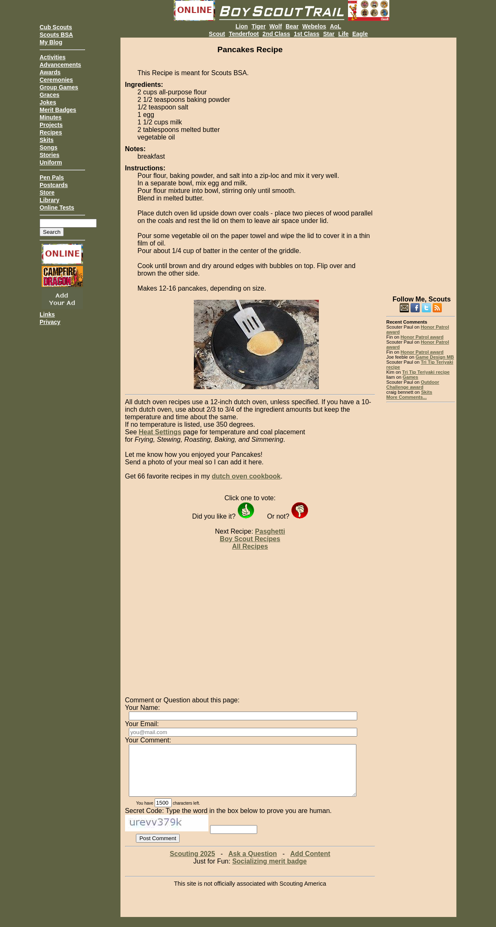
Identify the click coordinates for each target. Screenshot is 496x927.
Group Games (59, 87)
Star (328, 33)
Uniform (51, 162)
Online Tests (57, 207)
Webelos (314, 26)
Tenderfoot (244, 33)
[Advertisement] (420, 163)
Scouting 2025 (192, 863)
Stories (49, 155)
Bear (292, 26)
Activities (52, 57)
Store (47, 192)
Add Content (310, 863)
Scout (217, 33)
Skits (46, 140)
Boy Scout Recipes (250, 538)
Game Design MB (435, 357)
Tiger (258, 26)
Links (47, 314)
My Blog (51, 42)
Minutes (51, 117)
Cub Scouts (56, 27)
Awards (50, 72)
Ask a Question (252, 863)
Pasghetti (270, 531)
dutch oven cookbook (246, 476)
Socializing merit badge (269, 871)
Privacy (50, 322)
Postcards (54, 185)
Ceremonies (56, 79)
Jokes (48, 102)
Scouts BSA (56, 34)
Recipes (51, 132)
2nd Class (276, 33)
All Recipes (250, 546)
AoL (335, 26)
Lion (241, 26)
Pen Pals (52, 177)
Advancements (60, 64)
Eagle (360, 33)
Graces (49, 94)
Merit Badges (58, 109)
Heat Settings (160, 432)
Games (410, 377)
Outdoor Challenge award (412, 385)
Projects (51, 125)
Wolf (275, 26)
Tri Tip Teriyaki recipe (426, 372)
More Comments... (406, 397)
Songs (49, 147)
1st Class (306, 33)
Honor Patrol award (422, 336)
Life (343, 33)
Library (49, 200)
